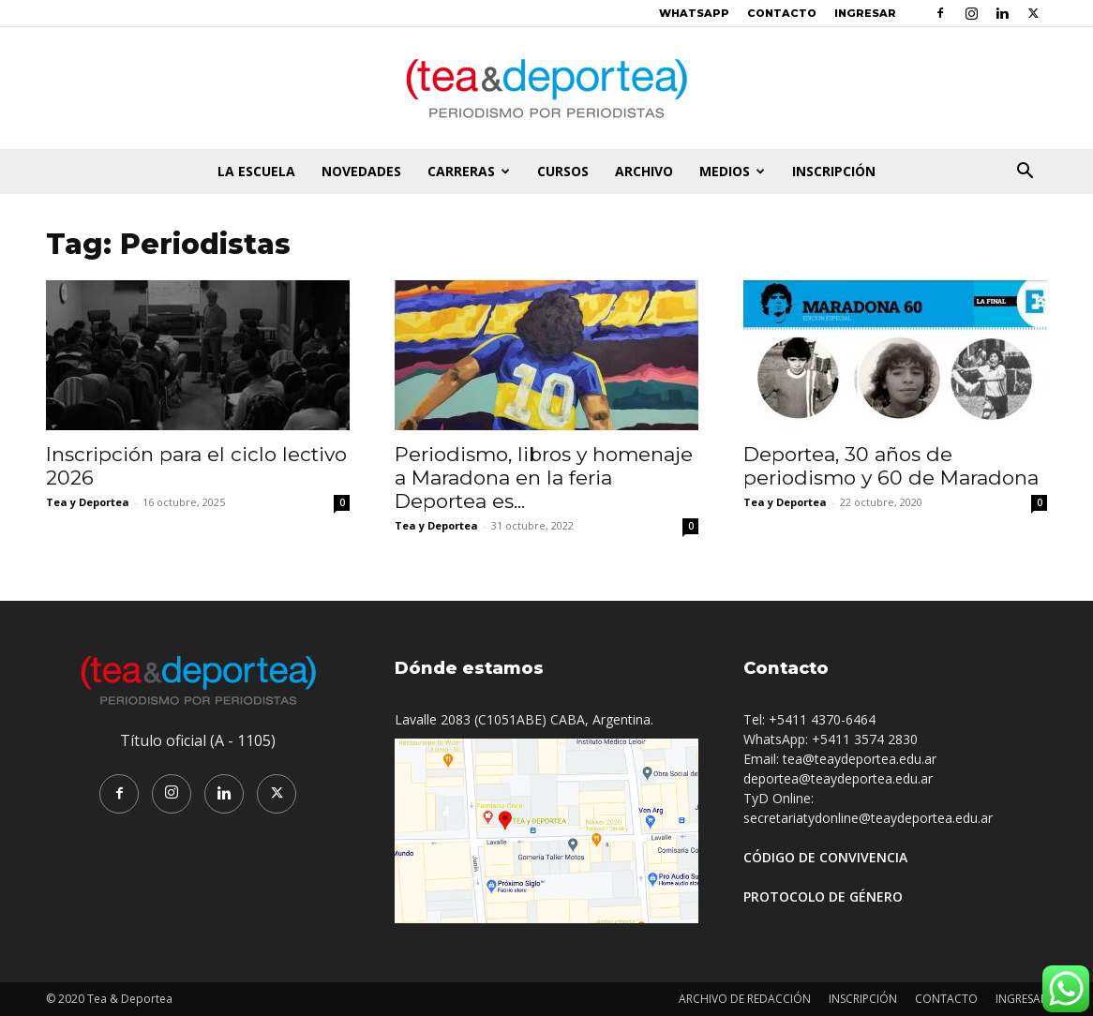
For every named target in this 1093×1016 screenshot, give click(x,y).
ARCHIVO (644, 171)
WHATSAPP (694, 13)
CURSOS (563, 171)
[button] (1024, 173)
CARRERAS (468, 171)
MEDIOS (732, 171)
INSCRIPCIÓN (834, 171)
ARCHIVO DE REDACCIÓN (745, 999)
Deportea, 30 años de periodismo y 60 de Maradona (891, 465)
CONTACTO (781, 13)
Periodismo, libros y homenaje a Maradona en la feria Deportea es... (544, 477)
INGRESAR (865, 13)
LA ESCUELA (256, 171)
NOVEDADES (361, 171)
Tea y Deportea (87, 502)
